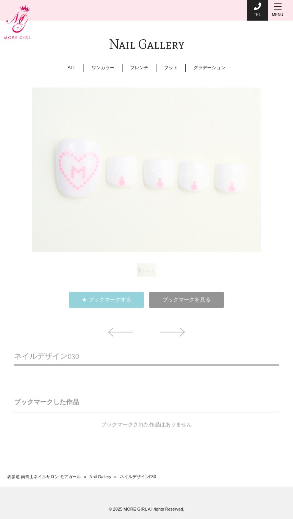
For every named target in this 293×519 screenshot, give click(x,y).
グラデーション (209, 67)
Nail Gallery (100, 476)
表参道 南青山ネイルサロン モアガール (44, 476)
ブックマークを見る (187, 302)
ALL (72, 67)
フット (171, 67)
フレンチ (139, 67)
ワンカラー (103, 67)
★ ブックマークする (106, 302)
